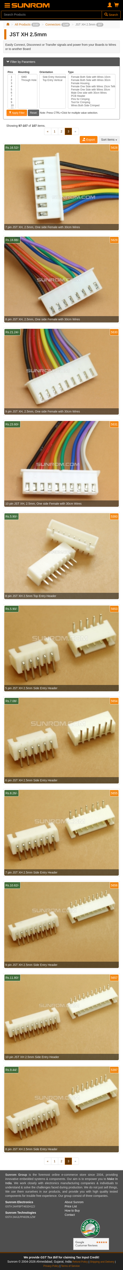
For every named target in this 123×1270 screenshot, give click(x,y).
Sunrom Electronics (19, 1202)
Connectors (57, 24)
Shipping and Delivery (102, 1261)
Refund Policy (80, 1261)
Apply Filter (17, 112)
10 (11, 105)
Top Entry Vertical (52, 80)
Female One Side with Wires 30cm (92, 89)
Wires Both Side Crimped (92, 105)
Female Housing (92, 83)
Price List (71, 1206)
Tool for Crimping (92, 102)
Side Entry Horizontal (52, 77)
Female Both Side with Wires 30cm (92, 80)
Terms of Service (70, 1266)
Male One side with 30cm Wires (92, 92)
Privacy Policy (51, 1266)
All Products (27, 24)
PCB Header (92, 96)
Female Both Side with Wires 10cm (92, 77)
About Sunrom (74, 1202)
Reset (33, 112)
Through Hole (28, 80)
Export (88, 139)
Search (111, 14)
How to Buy (72, 1210)
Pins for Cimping (92, 99)
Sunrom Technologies (20, 1212)
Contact (70, 1214)
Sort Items (109, 139)
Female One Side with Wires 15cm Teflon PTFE (92, 86)
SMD (28, 77)
